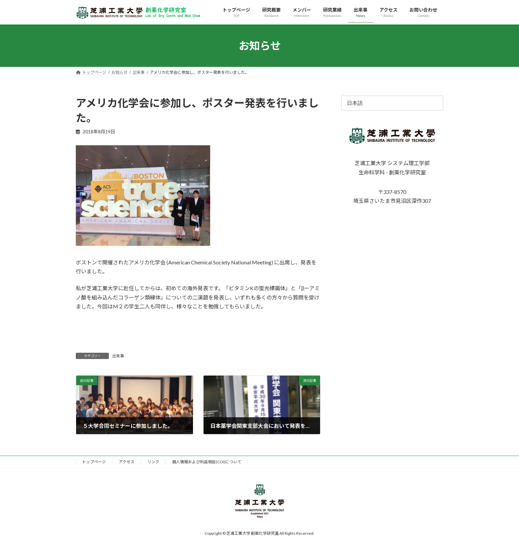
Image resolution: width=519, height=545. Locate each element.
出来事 (118, 355)
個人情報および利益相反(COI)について (206, 461)
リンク (153, 461)
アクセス (126, 461)
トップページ (94, 461)
